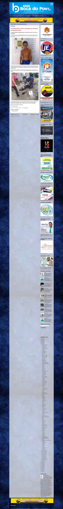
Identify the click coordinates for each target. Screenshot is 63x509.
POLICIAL (43, 407)
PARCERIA (43, 430)
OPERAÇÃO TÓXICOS (45, 393)
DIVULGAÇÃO (44, 424)
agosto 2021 (43, 452)
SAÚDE (43, 391)
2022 (42, 342)
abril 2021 (43, 456)
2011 (42, 470)
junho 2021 (43, 454)
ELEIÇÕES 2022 (44, 373)
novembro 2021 (44, 345)
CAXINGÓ (43, 395)
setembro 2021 (44, 451)
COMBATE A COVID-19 (45, 412)
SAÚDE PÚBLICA (44, 346)
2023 (42, 341)
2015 (42, 466)
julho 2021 (43, 453)
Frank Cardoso (46, 475)
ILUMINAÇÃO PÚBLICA (45, 362)
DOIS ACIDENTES (44, 377)
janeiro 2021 (43, 459)
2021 (42, 343)
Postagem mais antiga (35, 114)
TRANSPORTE (44, 372)
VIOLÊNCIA (43, 358)
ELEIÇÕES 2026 (46, 277)
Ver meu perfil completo (43, 496)
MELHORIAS (43, 406)
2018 (42, 463)
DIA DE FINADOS (44, 442)
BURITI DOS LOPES (44, 356)
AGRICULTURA (44, 392)
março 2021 (43, 457)
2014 (42, 467)
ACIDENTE (45, 308)
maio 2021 (43, 455)
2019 (42, 462)
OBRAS (43, 364)
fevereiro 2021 (44, 458)
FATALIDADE (43, 375)
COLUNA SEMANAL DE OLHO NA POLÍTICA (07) (48, 283)
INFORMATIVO (44, 374)
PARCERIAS (43, 397)
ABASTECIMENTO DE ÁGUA (45, 363)
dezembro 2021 (44, 344)
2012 (42, 469)
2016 (42, 465)
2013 (42, 468)
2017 (42, 464)
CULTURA (43, 394)
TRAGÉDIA (43, 426)
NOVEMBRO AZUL (44, 347)
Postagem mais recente (15, 114)
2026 (42, 338)
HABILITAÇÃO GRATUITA (45, 438)
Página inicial (25, 114)
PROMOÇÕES (44, 380)
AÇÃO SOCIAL (44, 408)
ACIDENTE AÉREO (44, 427)
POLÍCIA (45, 272)
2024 (42, 340)
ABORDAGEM (44, 359)
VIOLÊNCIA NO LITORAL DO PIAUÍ (46, 440)
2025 (42, 339)
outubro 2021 (44, 450)
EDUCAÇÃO (45, 313)
